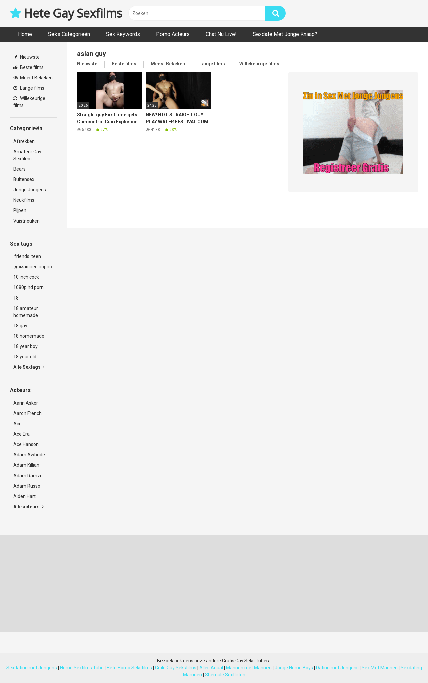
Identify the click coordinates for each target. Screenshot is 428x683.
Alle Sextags (29, 367)
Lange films (28, 88)
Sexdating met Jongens (31, 667)
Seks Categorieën (69, 34)
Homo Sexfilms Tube (82, 667)
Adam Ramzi (27, 475)
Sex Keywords (123, 34)
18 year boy (25, 346)
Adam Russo (26, 486)
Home (25, 34)
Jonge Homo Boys (294, 667)
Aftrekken (24, 141)
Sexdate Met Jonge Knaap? (285, 34)
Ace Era (21, 434)
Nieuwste (27, 57)
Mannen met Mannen (249, 667)
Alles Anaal (211, 667)
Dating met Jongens (337, 667)
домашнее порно (32, 266)
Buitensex (23, 179)
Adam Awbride (29, 454)
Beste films (28, 67)
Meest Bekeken (33, 77)
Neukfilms (23, 200)
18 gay (20, 325)
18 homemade (28, 336)
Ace (17, 423)
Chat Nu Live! (221, 34)
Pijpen (19, 210)
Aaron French (27, 413)
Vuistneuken (26, 221)
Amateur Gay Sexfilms (27, 155)
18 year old (24, 356)
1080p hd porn (28, 287)
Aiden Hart (24, 496)
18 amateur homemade (25, 312)
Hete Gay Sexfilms (66, 13)
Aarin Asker (25, 403)
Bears (19, 169)
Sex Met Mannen (380, 667)
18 (16, 298)
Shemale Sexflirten (225, 674)
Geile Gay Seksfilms (175, 667)
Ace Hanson (26, 444)
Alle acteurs (28, 506)
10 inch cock (26, 277)
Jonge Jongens (29, 189)
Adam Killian (26, 465)
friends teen (27, 256)
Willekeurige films (29, 102)
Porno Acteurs (173, 34)
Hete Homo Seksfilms (129, 667)
